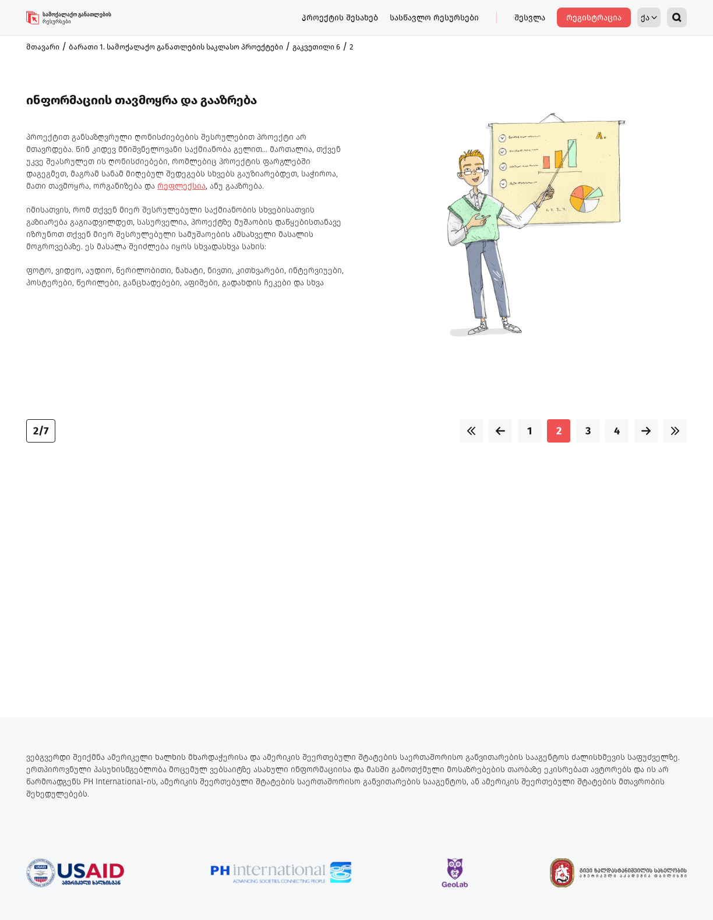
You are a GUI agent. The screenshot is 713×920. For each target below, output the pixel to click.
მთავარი (42, 47)
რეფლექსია (181, 186)
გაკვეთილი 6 (316, 47)
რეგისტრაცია (594, 18)
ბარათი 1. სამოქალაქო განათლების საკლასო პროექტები (176, 47)
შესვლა (529, 18)
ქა (649, 18)
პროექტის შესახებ (340, 18)
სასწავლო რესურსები (434, 18)
